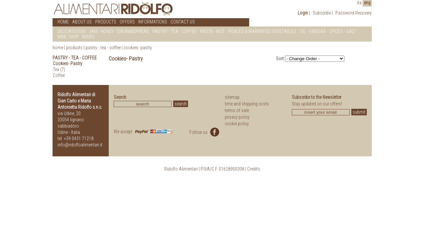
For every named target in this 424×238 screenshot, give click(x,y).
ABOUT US (82, 21)
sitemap (232, 97)
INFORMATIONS (152, 21)
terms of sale (237, 110)
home (58, 47)
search (180, 103)
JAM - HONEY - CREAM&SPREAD (119, 31)
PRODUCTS (105, 21)
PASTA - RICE (212, 31)
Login (303, 13)
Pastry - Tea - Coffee (103, 47)
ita (359, 2)
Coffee (59, 75)
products (74, 47)
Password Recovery (353, 13)
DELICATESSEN (72, 31)
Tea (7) (59, 69)
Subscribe (322, 13)
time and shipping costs (247, 103)
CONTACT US (183, 21)
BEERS (88, 36)
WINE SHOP (68, 36)
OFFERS (127, 21)
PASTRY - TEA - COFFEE (174, 31)
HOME (63, 21)
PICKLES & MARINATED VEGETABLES (262, 31)
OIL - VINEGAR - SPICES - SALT (328, 31)
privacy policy (237, 117)
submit (359, 112)
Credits (253, 169)
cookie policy (237, 123)
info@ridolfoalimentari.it (80, 144)
